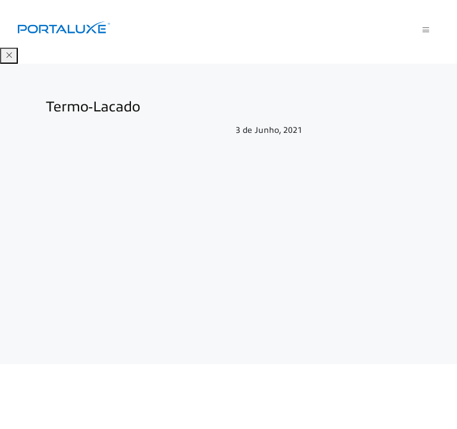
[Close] (9, 56)
